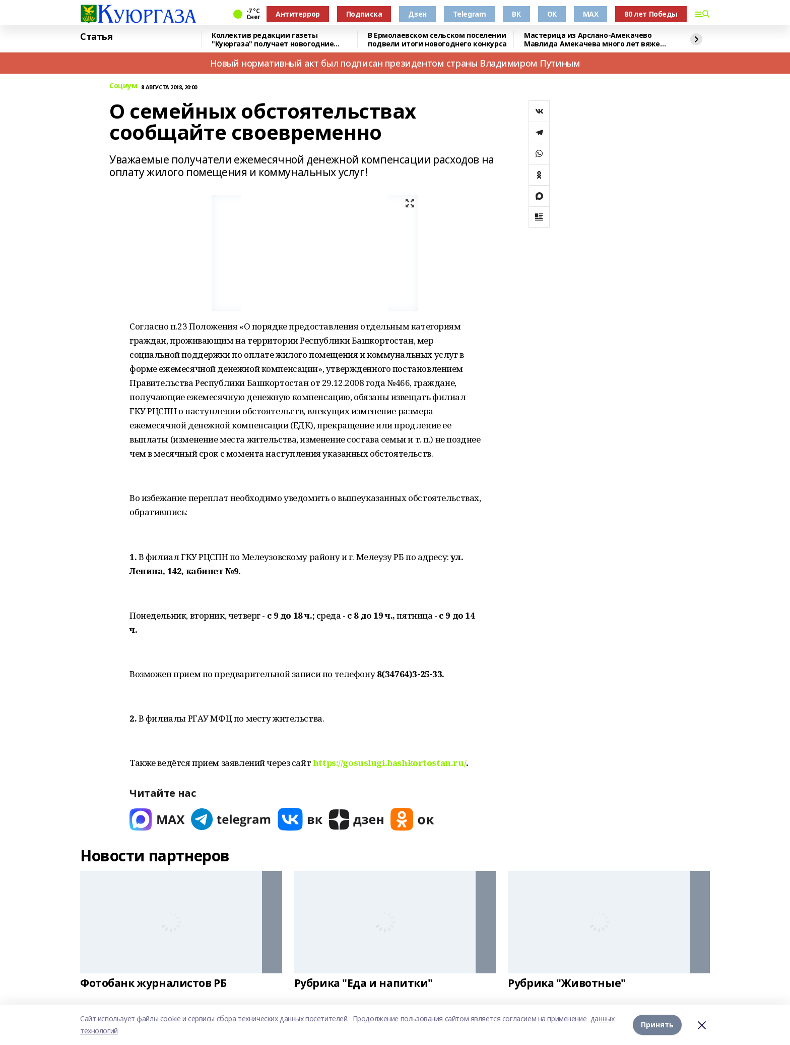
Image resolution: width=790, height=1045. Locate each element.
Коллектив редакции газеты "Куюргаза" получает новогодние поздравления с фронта (273, 39)
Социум (123, 86)
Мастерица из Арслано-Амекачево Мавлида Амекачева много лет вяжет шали (594, 39)
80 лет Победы (651, 14)
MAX (591, 14)
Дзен (417, 14)
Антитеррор (298, 14)
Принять (657, 1024)
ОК (552, 14)
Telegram (469, 14)
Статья (96, 36)
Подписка (364, 14)
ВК (516, 14)
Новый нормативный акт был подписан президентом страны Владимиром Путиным (395, 63)
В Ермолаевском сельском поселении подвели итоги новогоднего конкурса (437, 39)
